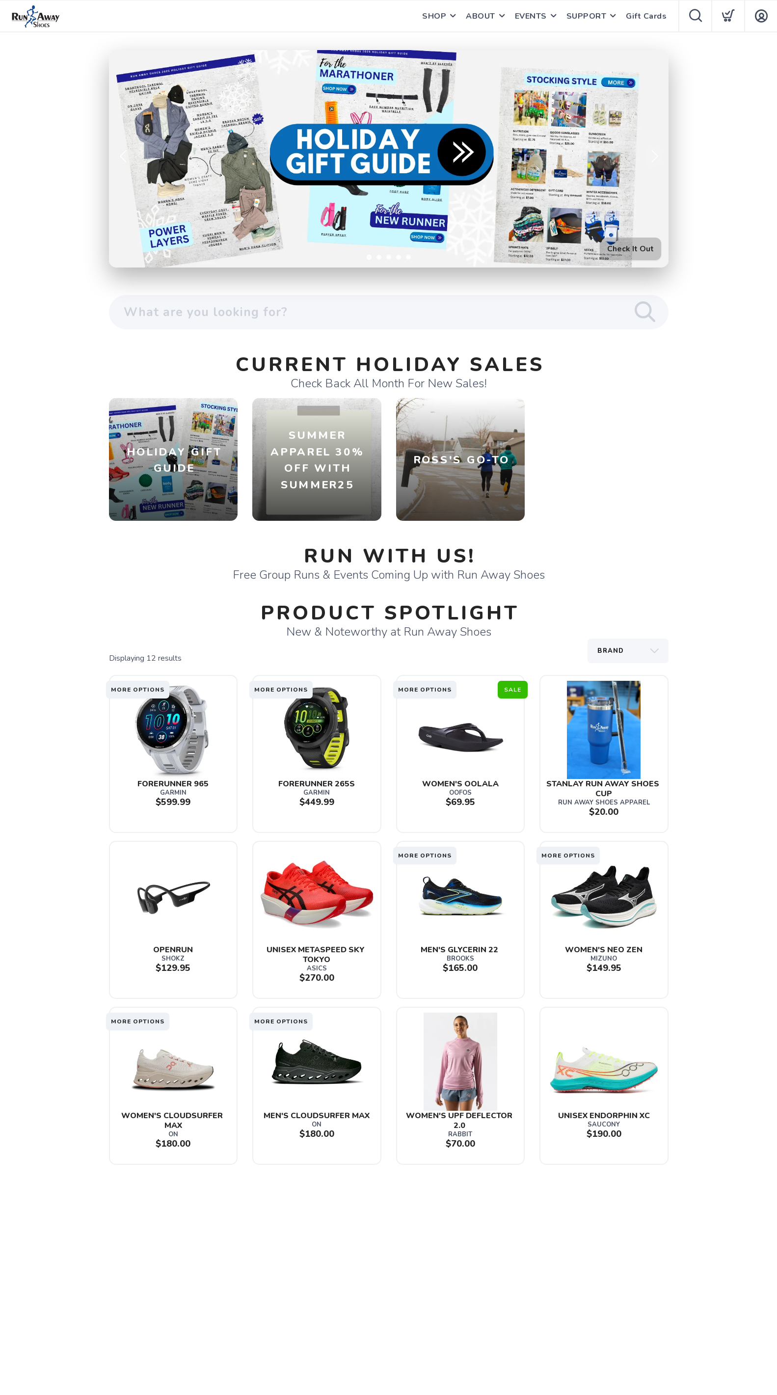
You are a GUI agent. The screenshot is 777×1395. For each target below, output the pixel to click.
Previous (124, 156)
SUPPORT (586, 16)
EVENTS (531, 16)
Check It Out (630, 248)
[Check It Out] (389, 159)
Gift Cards (646, 16)
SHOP (434, 16)
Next (653, 156)
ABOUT (480, 16)
